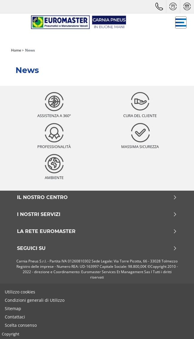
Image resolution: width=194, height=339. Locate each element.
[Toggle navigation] (181, 22)
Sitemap (13, 308)
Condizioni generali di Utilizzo (34, 300)
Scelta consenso (21, 325)
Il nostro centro (97, 197)
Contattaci (15, 317)
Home (16, 50)
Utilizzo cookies (20, 292)
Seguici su (97, 248)
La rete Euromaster (97, 231)
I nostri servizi (97, 214)
